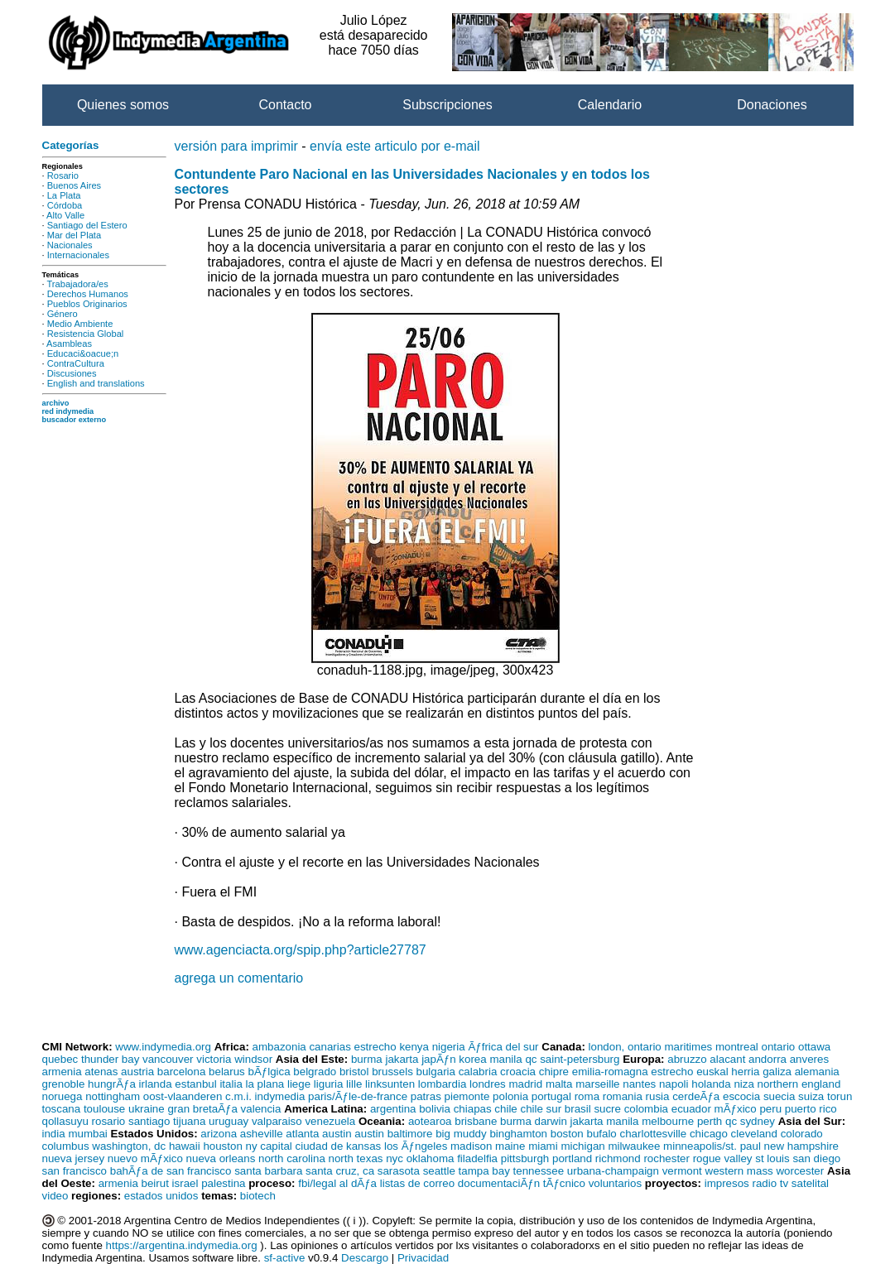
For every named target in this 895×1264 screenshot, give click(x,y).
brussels (392, 1071)
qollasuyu (65, 1121)
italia (230, 1084)
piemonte (467, 1096)
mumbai (87, 1133)
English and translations (96, 383)
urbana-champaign (613, 1171)
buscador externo (74, 420)
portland (572, 1158)
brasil (578, 1109)
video (55, 1196)
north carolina (291, 1158)
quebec (60, 1059)
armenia (62, 1071)
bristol (354, 1071)
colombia (646, 1109)
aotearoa (430, 1121)
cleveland (754, 1133)
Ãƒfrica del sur (503, 1047)
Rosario (63, 175)
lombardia (442, 1084)
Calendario (610, 105)
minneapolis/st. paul (712, 1146)
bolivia (434, 1109)
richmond (618, 1158)
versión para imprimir (236, 146)
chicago (709, 1133)
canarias (329, 1047)
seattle (439, 1171)
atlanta (302, 1133)
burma (367, 1059)
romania (622, 1096)
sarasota (399, 1171)
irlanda (155, 1084)
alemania (817, 1071)
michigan (582, 1146)
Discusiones (72, 373)
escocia (741, 1096)
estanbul (195, 1084)
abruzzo (686, 1059)
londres (487, 1084)
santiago (149, 1121)
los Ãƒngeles (415, 1146)
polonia (510, 1096)
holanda (710, 1084)
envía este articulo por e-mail (394, 146)
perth (709, 1121)
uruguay (228, 1121)
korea (472, 1059)
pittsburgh (525, 1158)
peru (770, 1109)
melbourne (668, 1121)
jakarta (401, 1059)
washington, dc (129, 1146)
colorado (802, 1133)
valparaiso (277, 1121)
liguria (329, 1084)
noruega (62, 1096)
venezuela (330, 1121)
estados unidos (161, 1196)
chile (505, 1109)
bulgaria (435, 1071)
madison (471, 1146)
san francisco (75, 1171)
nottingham (112, 1096)
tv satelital (804, 1183)
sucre (607, 1109)
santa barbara (268, 1171)
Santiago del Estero (87, 225)
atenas (101, 1071)
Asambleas (69, 343)
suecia (779, 1096)
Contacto (284, 105)
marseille (597, 1084)
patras (426, 1096)
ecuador (691, 1109)
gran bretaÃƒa (202, 1109)
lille (354, 1084)
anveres (809, 1059)
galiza (777, 1071)
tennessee (539, 1171)
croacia (518, 1071)
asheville (261, 1133)
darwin (551, 1121)
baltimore (410, 1133)
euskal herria (727, 1071)
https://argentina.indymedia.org (181, 1245)
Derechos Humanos (87, 294)
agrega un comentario (239, 978)
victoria (213, 1059)
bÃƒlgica (269, 1071)
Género (62, 314)
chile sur (540, 1109)
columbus (65, 1146)
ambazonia (279, 1047)
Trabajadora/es (77, 284)
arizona (218, 1133)
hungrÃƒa (112, 1084)
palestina (223, 1183)
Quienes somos (123, 105)
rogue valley (723, 1158)
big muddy (461, 1133)
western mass (739, 1171)
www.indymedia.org (163, 1047)
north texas (356, 1158)
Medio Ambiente (80, 324)
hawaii (184, 1146)
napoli (674, 1084)
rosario (109, 1121)
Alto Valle (65, 215)
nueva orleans (221, 1158)
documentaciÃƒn (499, 1183)
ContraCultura (75, 363)
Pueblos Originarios (87, 304)
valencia (261, 1109)
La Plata (64, 195)
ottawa (814, 1047)
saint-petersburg (579, 1059)
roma (587, 1096)
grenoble (63, 1084)
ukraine (146, 1109)
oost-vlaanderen (183, 1096)
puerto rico (811, 1109)
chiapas (473, 1109)
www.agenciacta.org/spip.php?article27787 (300, 950)
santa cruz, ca (340, 1171)
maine (510, 1146)
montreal (736, 1047)
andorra (767, 1059)
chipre (554, 1071)
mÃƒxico (736, 1109)
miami (543, 1146)
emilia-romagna (610, 1071)
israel (185, 1183)
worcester (800, 1171)
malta (559, 1084)
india (53, 1133)
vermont (682, 1171)
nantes (639, 1084)
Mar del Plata (74, 235)
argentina (393, 1109)
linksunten (390, 1084)
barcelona (181, 1071)
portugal (551, 1096)
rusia (658, 1096)
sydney (757, 1121)
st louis (772, 1158)
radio (764, 1183)
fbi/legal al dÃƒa (337, 1183)
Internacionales (78, 255)
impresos (727, 1183)
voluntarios (615, 1183)
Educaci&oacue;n (82, 353)
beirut (155, 1183)
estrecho (375, 1047)
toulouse (104, 1109)
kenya (414, 1047)
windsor (253, 1059)
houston (222, 1146)
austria (137, 1071)
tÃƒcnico (564, 1183)
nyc (394, 1158)
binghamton (518, 1133)
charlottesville (653, 1133)
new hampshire (801, 1146)
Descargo (364, 1258)
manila (505, 1059)
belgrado (314, 1071)
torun (839, 1096)
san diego (816, 1158)
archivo (56, 403)
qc (531, 1059)
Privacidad (423, 1258)
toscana (61, 1109)
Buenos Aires (74, 185)
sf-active (285, 1258)
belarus (227, 1071)
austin (337, 1133)
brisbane (476, 1121)
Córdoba (65, 205)
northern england (799, 1084)
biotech (258, 1196)
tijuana (189, 1121)
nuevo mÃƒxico (145, 1158)
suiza (811, 1096)
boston (567, 1133)
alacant (727, 1059)
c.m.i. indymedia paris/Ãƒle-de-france (316, 1096)
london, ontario (625, 1047)
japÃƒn (438, 1059)
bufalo (601, 1133)
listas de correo (417, 1183)
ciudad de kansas (339, 1146)
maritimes (688, 1047)
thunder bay (110, 1059)
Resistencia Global (85, 334)
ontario (779, 1047)
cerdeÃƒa (695, 1096)
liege (298, 1084)
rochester (666, 1158)
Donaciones (772, 105)
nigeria (448, 1047)
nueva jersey (73, 1158)
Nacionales (70, 245)
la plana (265, 1084)
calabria (478, 1071)
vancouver (168, 1059)
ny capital (269, 1146)
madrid (525, 1084)
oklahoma (431, 1158)
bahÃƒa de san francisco (171, 1171)
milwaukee (634, 1146)
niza (743, 1084)
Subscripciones (447, 105)
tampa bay (484, 1171)
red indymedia (68, 411)
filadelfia (477, 1158)
